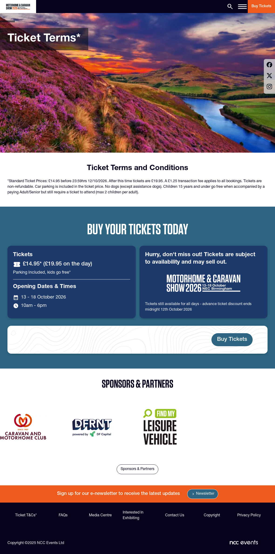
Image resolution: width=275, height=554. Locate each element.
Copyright (212, 515)
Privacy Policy (249, 515)
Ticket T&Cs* (26, 515)
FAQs (63, 515)
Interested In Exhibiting (133, 515)
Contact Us (174, 515)
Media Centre (100, 515)
